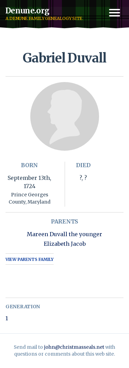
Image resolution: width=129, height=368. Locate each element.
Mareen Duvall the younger (64, 234)
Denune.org (27, 10)
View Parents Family (30, 259)
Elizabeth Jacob (65, 243)
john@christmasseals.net (74, 347)
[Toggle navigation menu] (114, 13)
